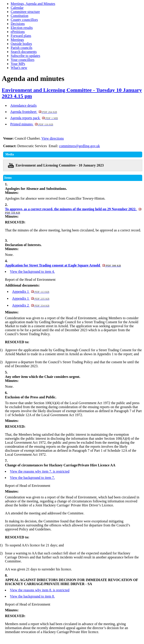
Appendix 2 (30, 305)
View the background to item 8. (32, 596)
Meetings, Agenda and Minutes (33, 4)
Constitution (19, 16)
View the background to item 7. (32, 477)
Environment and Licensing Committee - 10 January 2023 (60, 165)
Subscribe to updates (25, 56)
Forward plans (21, 36)
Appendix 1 (30, 291)
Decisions (18, 24)
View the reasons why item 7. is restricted (39, 471)
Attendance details (23, 105)
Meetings (17, 40)
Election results (22, 28)
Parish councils (21, 48)
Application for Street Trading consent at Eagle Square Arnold (63, 265)
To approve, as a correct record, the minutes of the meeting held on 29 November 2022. (73, 210)
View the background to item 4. (32, 271)
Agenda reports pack (34, 118)
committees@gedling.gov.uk (79, 146)
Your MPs (18, 64)
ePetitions (18, 32)
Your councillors (22, 60)
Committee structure (25, 12)
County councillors (24, 20)
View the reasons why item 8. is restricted (39, 590)
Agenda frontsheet (33, 112)
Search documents (24, 52)
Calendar (17, 8)
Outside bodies (21, 44)
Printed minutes (31, 124)
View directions (52, 138)
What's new (19, 68)
